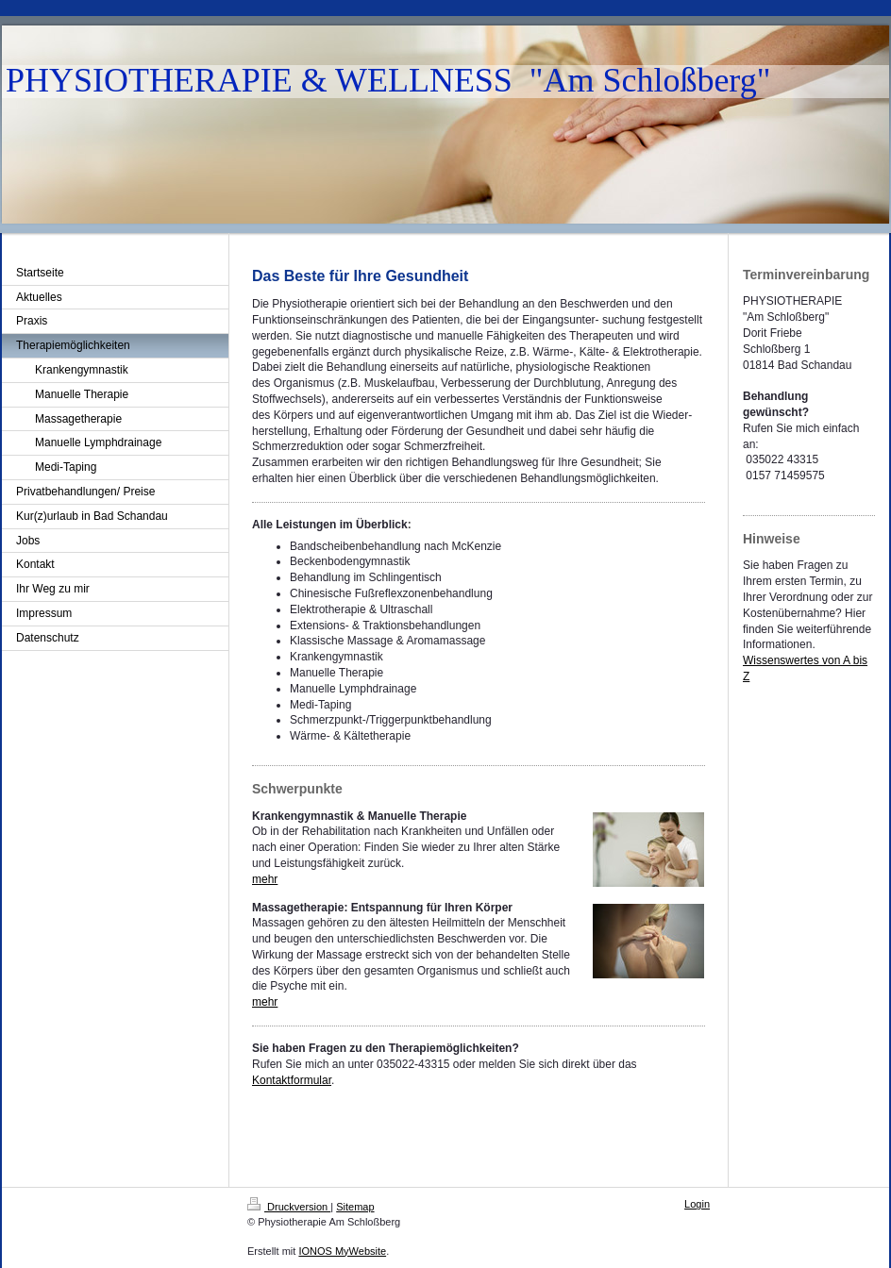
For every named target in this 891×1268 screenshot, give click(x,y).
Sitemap (355, 1206)
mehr (264, 879)
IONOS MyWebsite (342, 1251)
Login (697, 1204)
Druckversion (288, 1206)
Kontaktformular (291, 1080)
